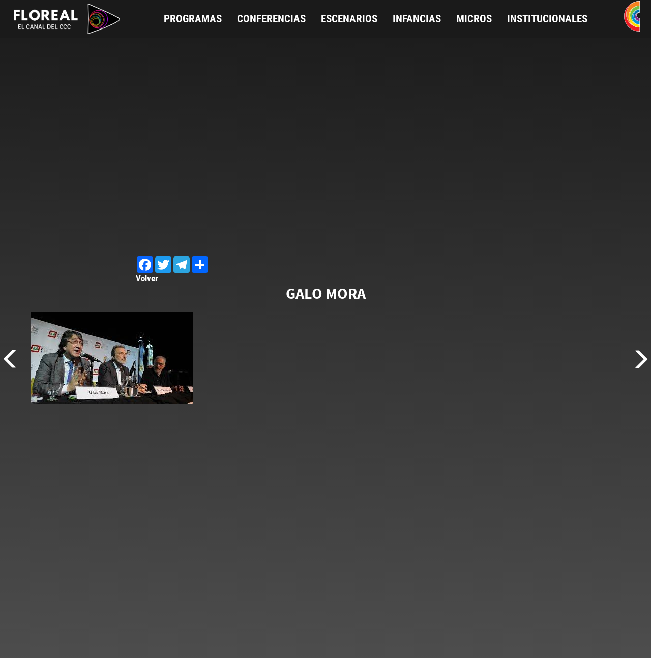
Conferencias (271, 19)
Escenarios (349, 19)
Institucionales (547, 19)
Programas (193, 19)
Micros (474, 19)
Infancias (417, 19)
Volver (147, 278)
